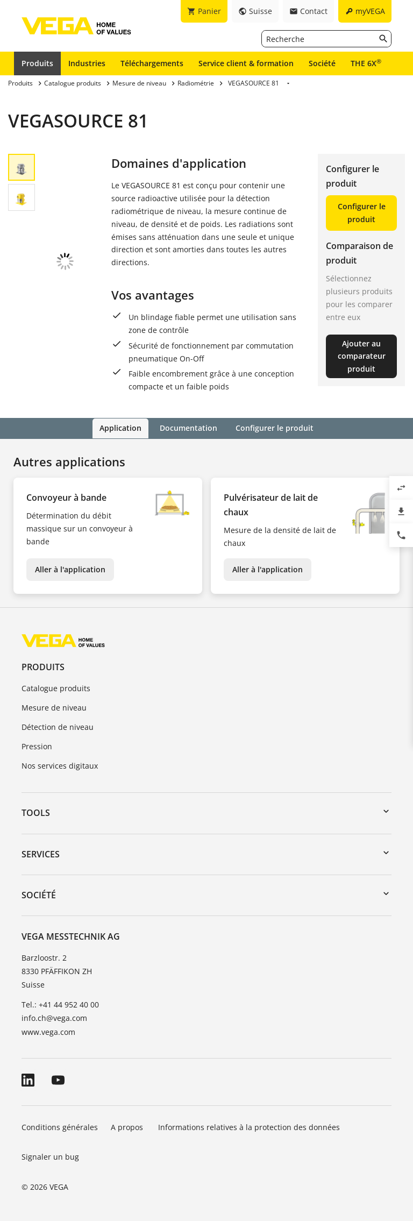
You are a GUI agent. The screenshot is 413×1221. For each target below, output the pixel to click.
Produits (37, 63)
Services (41, 854)
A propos (128, 1126)
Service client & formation (246, 63)
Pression (37, 746)
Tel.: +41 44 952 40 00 (60, 1004)
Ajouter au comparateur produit (362, 356)
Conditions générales (60, 1126)
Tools (36, 813)
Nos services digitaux (60, 765)
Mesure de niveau (54, 707)
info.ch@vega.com (54, 1018)
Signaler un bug (50, 1157)
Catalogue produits (56, 688)
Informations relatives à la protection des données (249, 1126)
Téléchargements (151, 63)
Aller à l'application (70, 569)
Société (322, 63)
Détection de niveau (58, 726)
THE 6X (366, 63)
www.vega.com (48, 1031)
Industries (86, 63)
